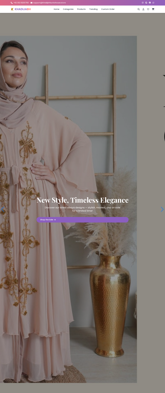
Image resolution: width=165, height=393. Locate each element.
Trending (93, 9)
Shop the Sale (48, 219)
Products (81, 9)
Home (56, 9)
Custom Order (108, 9)
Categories (68, 9)
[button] (2, 209)
